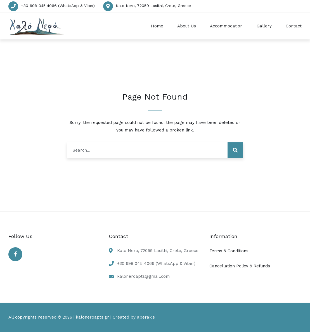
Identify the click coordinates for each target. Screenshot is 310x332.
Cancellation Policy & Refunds (239, 266)
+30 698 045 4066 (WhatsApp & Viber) (58, 5)
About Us (186, 26)
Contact (294, 26)
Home (157, 26)
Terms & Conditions (229, 250)
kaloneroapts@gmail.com (143, 276)
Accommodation (226, 26)
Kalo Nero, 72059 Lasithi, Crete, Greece (153, 5)
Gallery (264, 26)
